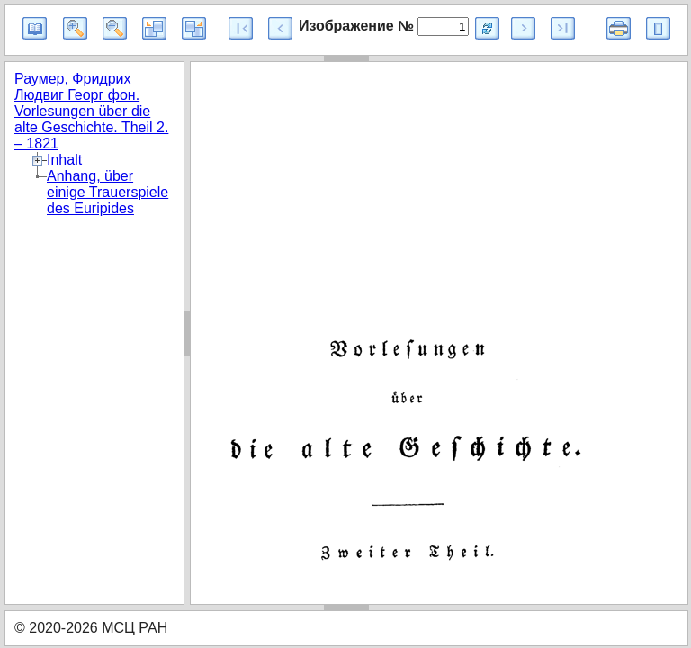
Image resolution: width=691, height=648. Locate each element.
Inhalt (64, 159)
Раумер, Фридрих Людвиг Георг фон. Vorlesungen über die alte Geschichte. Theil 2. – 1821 (91, 111)
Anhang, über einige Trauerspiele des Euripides (107, 192)
